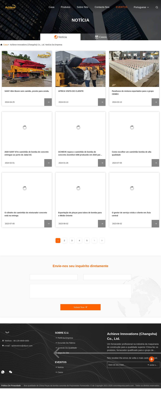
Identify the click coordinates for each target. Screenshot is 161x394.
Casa (51, 7)
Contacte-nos (102, 7)
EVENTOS (121, 7)
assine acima (152, 365)
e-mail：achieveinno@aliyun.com (17, 346)
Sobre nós (82, 7)
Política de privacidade (11, 385)
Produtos (65, 7)
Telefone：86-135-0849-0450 (15, 341)
